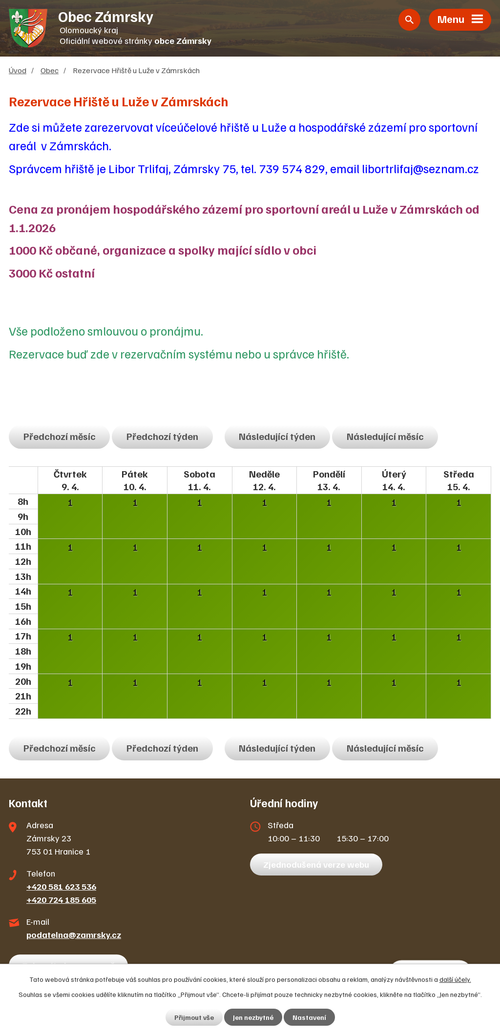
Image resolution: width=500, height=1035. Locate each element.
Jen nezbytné (253, 1017)
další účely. (455, 979)
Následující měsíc (385, 436)
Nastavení (309, 1017)
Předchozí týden (162, 436)
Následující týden (277, 436)
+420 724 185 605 (61, 899)
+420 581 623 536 (61, 886)
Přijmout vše (194, 1017)
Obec (50, 70)
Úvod (17, 70)
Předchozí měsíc (59, 436)
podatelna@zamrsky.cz (73, 934)
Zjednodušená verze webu (316, 864)
